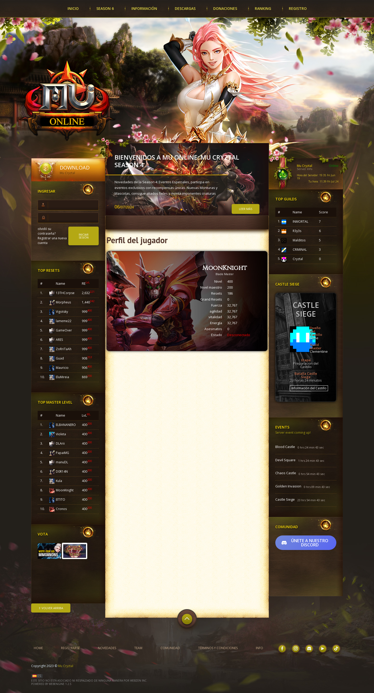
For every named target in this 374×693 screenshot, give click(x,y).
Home (38, 648)
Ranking (263, 8)
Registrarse (70, 648)
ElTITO (60, 499)
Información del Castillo (308, 388)
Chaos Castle (285, 473)
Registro (298, 8)
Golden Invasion (288, 486)
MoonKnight (65, 490)
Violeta (61, 434)
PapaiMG (62, 453)
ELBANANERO (66, 425)
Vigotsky (62, 311)
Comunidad (170, 648)
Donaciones (225, 8)
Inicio (73, 8)
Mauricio (62, 367)
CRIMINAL (300, 249)
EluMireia (62, 377)
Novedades (107, 648)
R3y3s (297, 231)
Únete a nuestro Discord (305, 543)
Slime (314, 338)
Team (138, 648)
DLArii (60, 443)
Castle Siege (285, 500)
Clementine (319, 351)
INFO (259, 648)
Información (144, 8)
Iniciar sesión (84, 236)
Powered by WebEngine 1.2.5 (51, 684)
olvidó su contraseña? (47, 231)
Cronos (61, 509)
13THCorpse (65, 293)
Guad (60, 358)
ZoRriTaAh (63, 349)
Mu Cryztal (65, 666)
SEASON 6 (105, 8)
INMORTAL (300, 221)
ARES (59, 339)
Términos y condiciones (218, 648)
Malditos (299, 240)
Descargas (185, 8)
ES (36, 675)
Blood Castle (285, 447)
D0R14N (62, 471)
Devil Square (285, 460)
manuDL (62, 462)
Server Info (304, 169)
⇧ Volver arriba (50, 608)
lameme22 (63, 321)
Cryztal (298, 259)
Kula (59, 481)
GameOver (64, 330)
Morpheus (63, 302)
